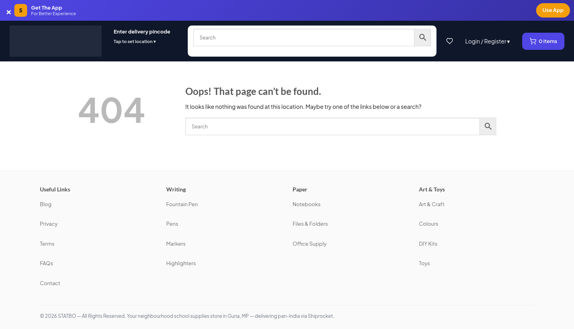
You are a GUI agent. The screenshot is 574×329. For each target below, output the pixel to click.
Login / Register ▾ (487, 41)
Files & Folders (310, 224)
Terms (47, 243)
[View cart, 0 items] (543, 41)
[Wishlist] (449, 41)
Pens (172, 224)
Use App (553, 10)
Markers (176, 243)
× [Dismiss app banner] (9, 10)
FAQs (46, 263)
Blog (45, 204)
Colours (428, 224)
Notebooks (306, 204)
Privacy (48, 224)
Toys (424, 263)
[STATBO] (56, 41)
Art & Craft (431, 204)
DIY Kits (428, 243)
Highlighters (181, 263)
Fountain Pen (182, 204)
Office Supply (309, 243)
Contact (50, 283)
